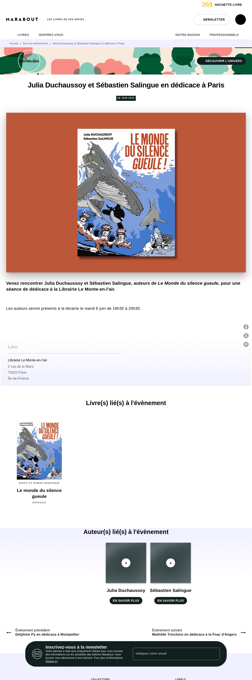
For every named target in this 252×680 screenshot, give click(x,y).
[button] (212, 19)
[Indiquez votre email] (171, 654)
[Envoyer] (215, 654)
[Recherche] (240, 19)
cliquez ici (51, 661)
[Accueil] (24, 19)
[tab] (10, 35)
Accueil (14, 43)
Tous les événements (35, 43)
